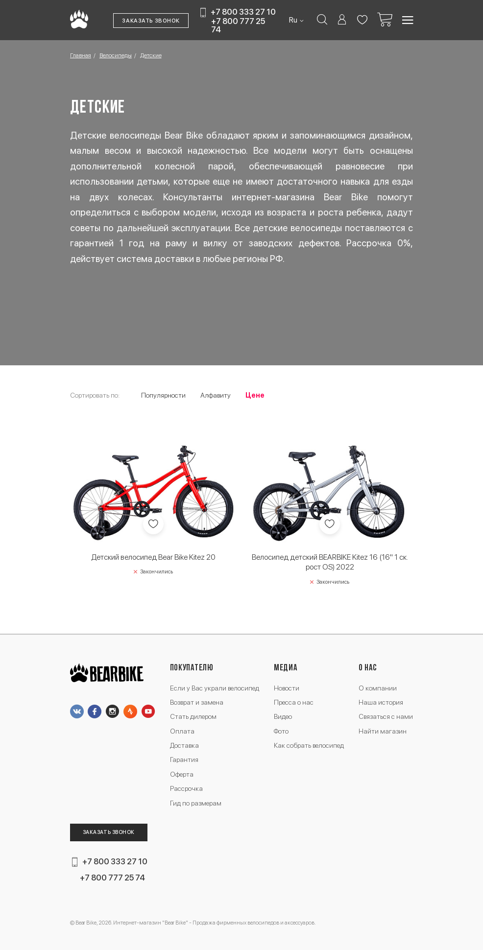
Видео (283, 716)
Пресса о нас (294, 702)
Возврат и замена (196, 702)
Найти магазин (383, 731)
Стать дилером (193, 716)
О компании (378, 688)
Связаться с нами (386, 716)
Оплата (182, 731)
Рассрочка (186, 788)
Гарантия (184, 759)
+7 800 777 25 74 (238, 25)
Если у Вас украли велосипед (214, 688)
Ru (294, 20)
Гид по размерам (195, 803)
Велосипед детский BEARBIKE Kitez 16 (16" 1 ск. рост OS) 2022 (330, 561)
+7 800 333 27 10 (243, 12)
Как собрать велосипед (309, 745)
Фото (281, 731)
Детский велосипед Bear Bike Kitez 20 (153, 557)
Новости (286, 688)
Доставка (184, 745)
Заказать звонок (151, 20)
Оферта (181, 774)
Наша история (381, 702)
